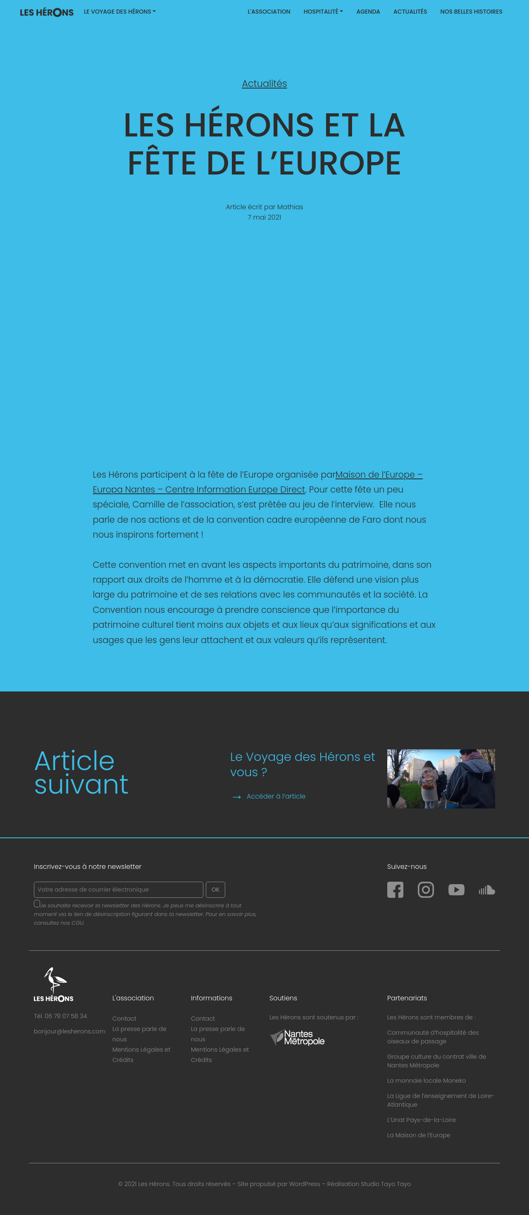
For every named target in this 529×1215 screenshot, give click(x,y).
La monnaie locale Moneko (426, 1080)
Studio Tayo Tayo (386, 1184)
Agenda (368, 11)
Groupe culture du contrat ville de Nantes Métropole (436, 1060)
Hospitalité (321, 11)
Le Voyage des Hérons (117, 11)
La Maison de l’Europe (418, 1135)
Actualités (410, 11)
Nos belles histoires (472, 11)
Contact (124, 1018)
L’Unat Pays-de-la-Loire (421, 1120)
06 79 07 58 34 (66, 1016)
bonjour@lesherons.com (69, 1031)
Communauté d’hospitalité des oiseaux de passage (433, 1036)
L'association (269, 11)
